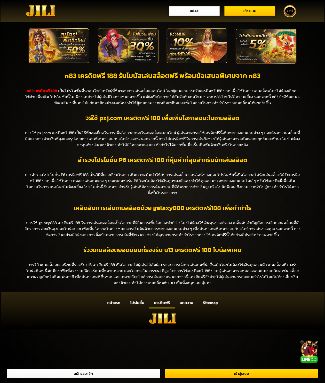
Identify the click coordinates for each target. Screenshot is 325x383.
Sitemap (210, 302)
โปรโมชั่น (137, 302)
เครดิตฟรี (162, 302)
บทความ (186, 302)
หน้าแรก (113, 302)
